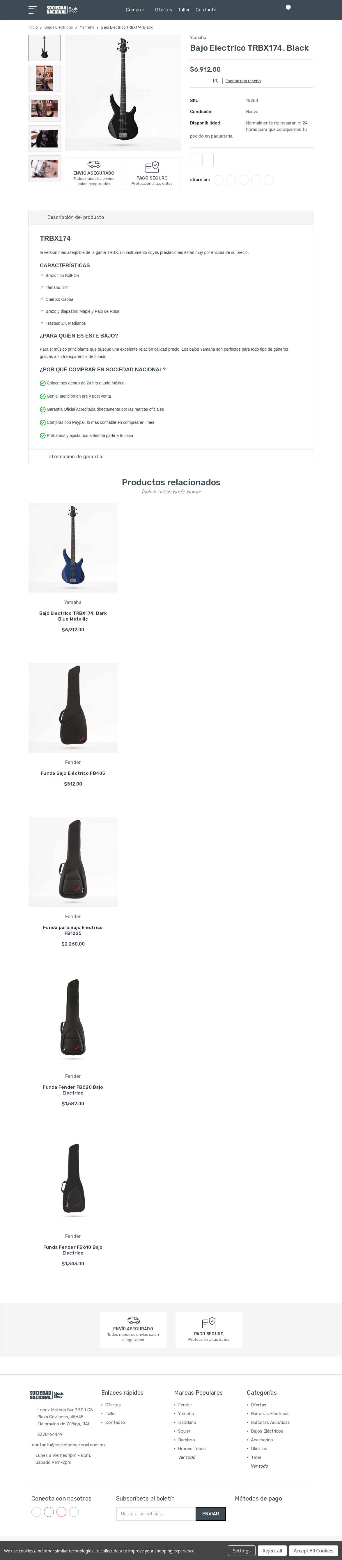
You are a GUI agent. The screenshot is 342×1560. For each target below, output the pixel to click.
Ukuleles (259, 1451)
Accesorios (262, 1442)
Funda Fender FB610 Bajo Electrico (73, 1252)
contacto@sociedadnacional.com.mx (69, 1447)
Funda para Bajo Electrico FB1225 (73, 932)
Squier (184, 1433)
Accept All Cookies (313, 1550)
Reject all (272, 1550)
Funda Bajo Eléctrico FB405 (73, 775)
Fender (185, 1407)
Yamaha (186, 1416)
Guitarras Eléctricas (270, 1416)
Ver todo (187, 1459)
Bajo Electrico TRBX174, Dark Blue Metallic (72, 618)
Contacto (206, 10)
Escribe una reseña (246, 80)
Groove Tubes (192, 1451)
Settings (242, 1550)
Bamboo (186, 1442)
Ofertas (163, 10)
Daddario (187, 1424)
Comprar (137, 10)
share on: (200, 181)
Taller (184, 10)
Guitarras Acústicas (270, 1424)
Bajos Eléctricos (267, 1433)
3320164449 (50, 1437)
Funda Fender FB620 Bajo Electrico (72, 1092)
